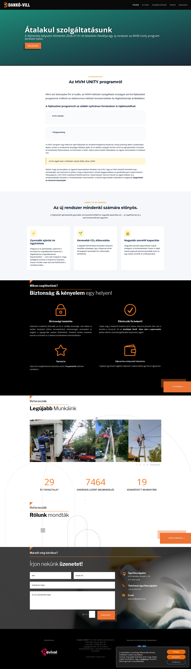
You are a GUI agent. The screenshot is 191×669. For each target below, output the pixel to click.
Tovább (177, 387)
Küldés (106, 615)
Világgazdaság (58, 132)
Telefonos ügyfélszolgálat (142, 585)
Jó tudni (145, 5)
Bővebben (175, 538)
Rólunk (173, 5)
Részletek (33, 45)
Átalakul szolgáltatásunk (68, 29)
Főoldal (136, 5)
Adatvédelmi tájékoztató (95, 657)
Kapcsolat (183, 5)
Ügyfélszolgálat (137, 573)
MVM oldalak (58, 116)
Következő (155, 464)
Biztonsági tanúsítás (60, 321)
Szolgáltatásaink (159, 5)
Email (131, 595)
